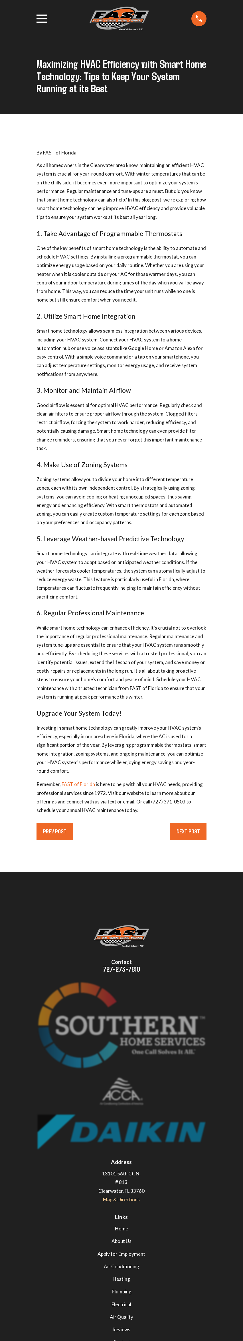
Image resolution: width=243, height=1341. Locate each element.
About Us (121, 1241)
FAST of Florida (78, 784)
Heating (121, 1279)
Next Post (188, 831)
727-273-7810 (121, 968)
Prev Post (54, 831)
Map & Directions (121, 1199)
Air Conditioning (121, 1266)
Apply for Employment (121, 1254)
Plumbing (121, 1292)
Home (121, 1229)
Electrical (121, 1304)
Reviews (121, 1329)
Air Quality (121, 1317)
